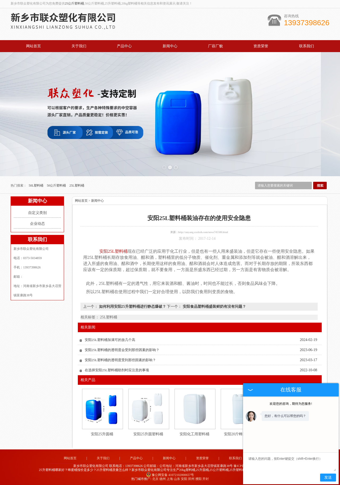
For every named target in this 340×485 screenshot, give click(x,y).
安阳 (184, 479)
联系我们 (306, 46)
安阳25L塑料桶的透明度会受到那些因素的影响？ (122, 350)
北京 (155, 479)
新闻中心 (170, 46)
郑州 (191, 479)
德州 (162, 479)
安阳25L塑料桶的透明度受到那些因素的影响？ (120, 360)
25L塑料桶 (76, 185)
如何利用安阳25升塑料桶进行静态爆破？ (132, 307)
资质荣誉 (260, 46)
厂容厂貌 (215, 46)
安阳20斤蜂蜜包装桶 (240, 434)
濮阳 (198, 479)
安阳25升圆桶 (102, 434)
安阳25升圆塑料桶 (148, 434)
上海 (170, 479)
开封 (205, 479)
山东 (177, 479)
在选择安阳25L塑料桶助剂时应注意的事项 (117, 370)
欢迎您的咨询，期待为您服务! (291, 404)
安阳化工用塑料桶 (194, 434)
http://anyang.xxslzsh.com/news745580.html (203, 232)
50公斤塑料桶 (57, 185)
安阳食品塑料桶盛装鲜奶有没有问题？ (214, 307)
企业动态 (37, 224)
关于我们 (78, 46)
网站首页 (33, 46)
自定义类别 (37, 213)
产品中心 (124, 46)
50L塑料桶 (36, 185)
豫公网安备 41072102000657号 (170, 475)
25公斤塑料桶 (74, 3)
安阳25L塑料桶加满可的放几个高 (110, 340)
